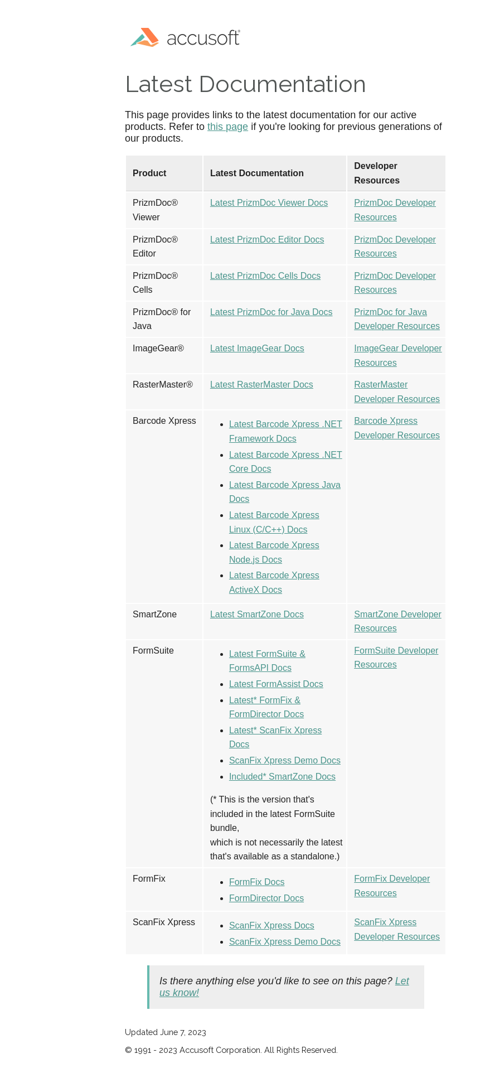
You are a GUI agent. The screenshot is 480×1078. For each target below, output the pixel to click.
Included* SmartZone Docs (282, 776)
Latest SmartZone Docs (257, 614)
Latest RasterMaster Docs (261, 384)
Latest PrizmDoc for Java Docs (271, 312)
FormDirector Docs (266, 898)
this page (227, 126)
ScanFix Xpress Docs (271, 925)
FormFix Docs (257, 882)
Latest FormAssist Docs (276, 684)
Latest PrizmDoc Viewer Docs (269, 202)
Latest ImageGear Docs (257, 348)
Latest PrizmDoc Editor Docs (267, 239)
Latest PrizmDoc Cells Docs (265, 276)
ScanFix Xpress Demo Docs (285, 760)
